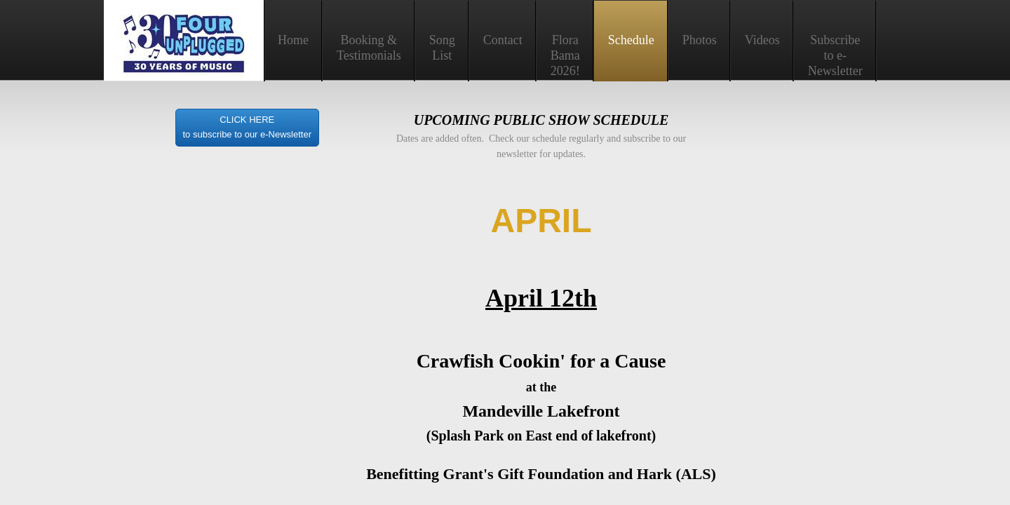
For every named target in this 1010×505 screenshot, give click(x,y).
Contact (503, 40)
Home (293, 40)
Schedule (631, 40)
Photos (699, 40)
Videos (762, 40)
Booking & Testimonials (369, 47)
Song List (442, 47)
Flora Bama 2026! (565, 55)
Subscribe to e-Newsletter (835, 55)
